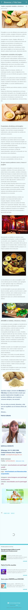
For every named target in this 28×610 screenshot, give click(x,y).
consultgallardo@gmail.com (13, 454)
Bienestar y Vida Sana (12, 2)
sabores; (12, 513)
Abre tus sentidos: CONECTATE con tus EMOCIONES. (12, 579)
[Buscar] (26, 2)
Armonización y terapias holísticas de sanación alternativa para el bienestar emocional (10, 550)
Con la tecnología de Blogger (14, 603)
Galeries (17, 605)
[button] (26, 7)
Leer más (25, 561)
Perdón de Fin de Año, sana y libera (8, 565)
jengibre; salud (6, 513)
